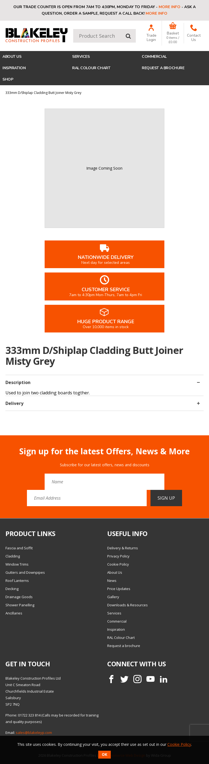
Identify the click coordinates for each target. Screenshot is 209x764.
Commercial (154, 56)
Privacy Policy (118, 556)
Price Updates (118, 588)
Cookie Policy (118, 564)
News (111, 580)
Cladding (12, 556)
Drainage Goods (19, 596)
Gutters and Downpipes (25, 572)
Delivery (102, 403)
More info (169, 6)
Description (102, 382)
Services (81, 56)
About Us (11, 56)
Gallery (113, 596)
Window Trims (17, 564)
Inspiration (14, 68)
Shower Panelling (19, 605)
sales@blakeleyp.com (34, 732)
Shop (7, 79)
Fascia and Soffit (19, 548)
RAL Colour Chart (91, 68)
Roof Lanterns (17, 580)
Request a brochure (163, 68)
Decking (12, 588)
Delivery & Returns (122, 548)
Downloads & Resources (127, 605)
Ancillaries (13, 613)
